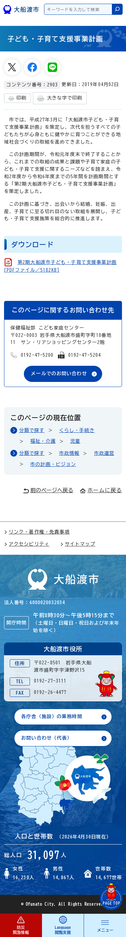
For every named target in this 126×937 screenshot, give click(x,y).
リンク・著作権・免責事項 (37, 532)
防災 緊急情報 (21, 925)
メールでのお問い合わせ (59, 373)
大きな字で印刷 (59, 98)
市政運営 (104, 453)
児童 (75, 441)
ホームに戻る (101, 490)
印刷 (17, 98)
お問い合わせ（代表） (46, 738)
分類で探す (32, 430)
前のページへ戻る (48, 490)
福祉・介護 (43, 441)
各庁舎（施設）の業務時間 (51, 716)
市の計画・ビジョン (53, 464)
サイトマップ (77, 544)
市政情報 (69, 453)
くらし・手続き (77, 430)
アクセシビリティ (26, 544)
